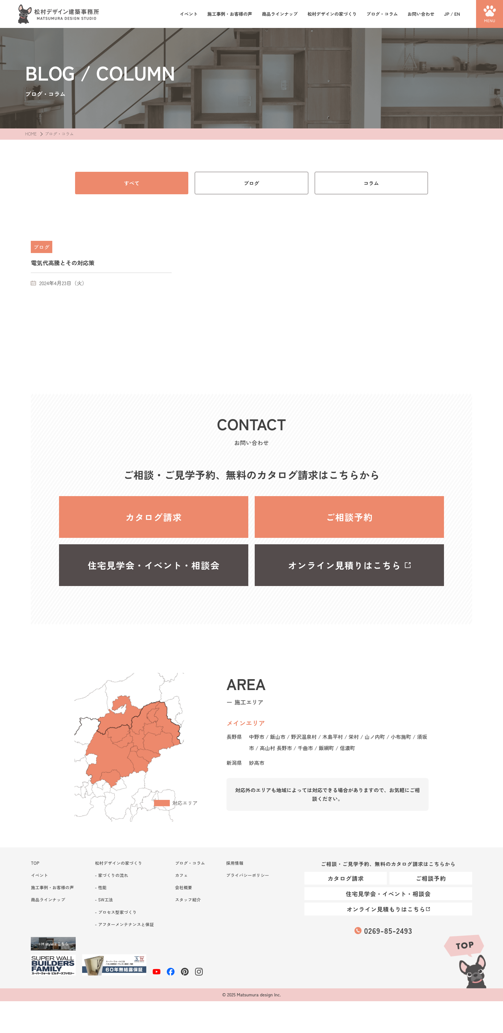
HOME (31, 134)
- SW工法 (104, 900)
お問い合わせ (420, 14)
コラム (371, 183)
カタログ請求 (153, 517)
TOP (464, 960)
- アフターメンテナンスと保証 (124, 924)
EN (457, 14)
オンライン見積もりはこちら (385, 909)
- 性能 (101, 887)
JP (446, 14)
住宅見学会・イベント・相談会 (154, 565)
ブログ (251, 183)
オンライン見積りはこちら (344, 565)
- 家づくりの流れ (111, 875)
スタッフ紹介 (188, 900)
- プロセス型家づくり (116, 912)
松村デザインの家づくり (332, 14)
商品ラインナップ (280, 14)
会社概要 (183, 887)
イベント (189, 14)
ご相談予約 (349, 517)
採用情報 (234, 863)
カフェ (181, 875)
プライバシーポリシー (247, 875)
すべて (132, 183)
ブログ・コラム (382, 14)
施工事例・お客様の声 (229, 14)
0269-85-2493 (388, 930)
